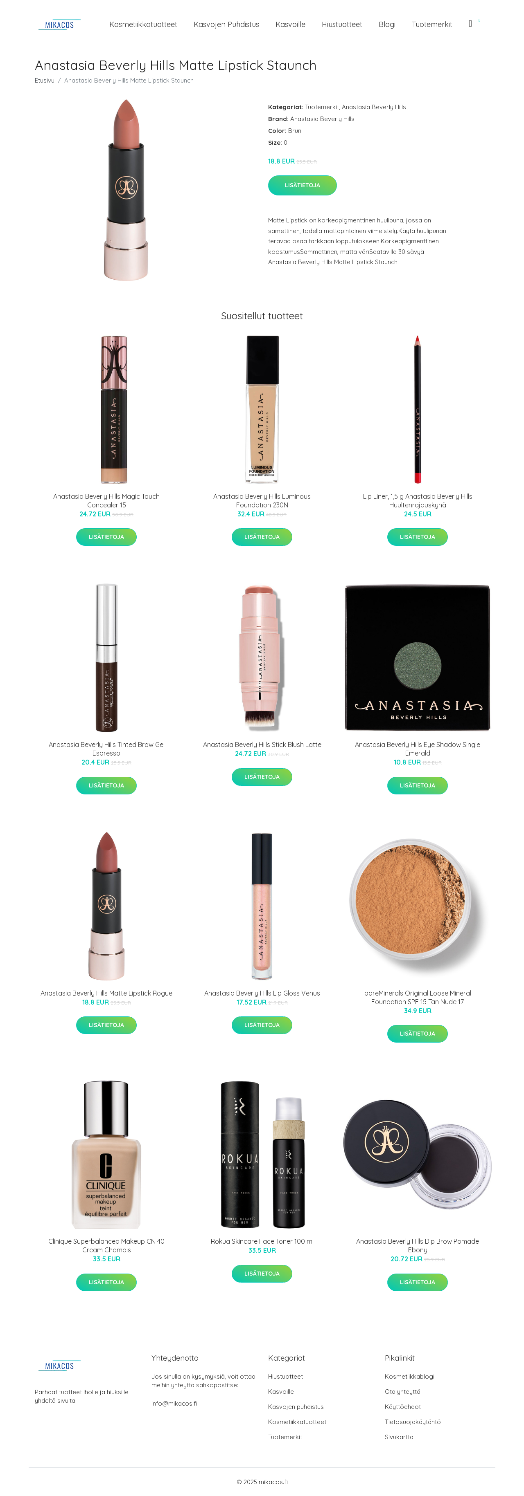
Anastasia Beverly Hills (374, 107)
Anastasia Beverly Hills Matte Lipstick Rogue (106, 993)
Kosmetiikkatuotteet (143, 24)
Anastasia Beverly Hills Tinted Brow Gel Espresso (107, 748)
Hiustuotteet (342, 24)
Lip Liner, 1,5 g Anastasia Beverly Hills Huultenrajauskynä (417, 500)
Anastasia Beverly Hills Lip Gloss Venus (262, 993)
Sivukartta (399, 1437)
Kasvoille (290, 24)
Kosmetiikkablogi (409, 1376)
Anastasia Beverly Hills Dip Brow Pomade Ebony (417, 1245)
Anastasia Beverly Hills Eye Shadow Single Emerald (417, 748)
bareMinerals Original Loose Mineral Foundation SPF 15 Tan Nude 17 (417, 997)
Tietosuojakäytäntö (413, 1422)
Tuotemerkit (432, 24)
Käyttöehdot (403, 1407)
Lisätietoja (302, 185)
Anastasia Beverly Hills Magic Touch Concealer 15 (106, 500)
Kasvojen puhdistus (226, 24)
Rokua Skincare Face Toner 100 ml (262, 1241)
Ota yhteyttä (402, 1391)
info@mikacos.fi (174, 1403)
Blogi (387, 24)
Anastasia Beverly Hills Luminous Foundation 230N (262, 500)
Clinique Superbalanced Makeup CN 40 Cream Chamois (106, 1245)
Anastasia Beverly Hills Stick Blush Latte (262, 744)
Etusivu (44, 80)
